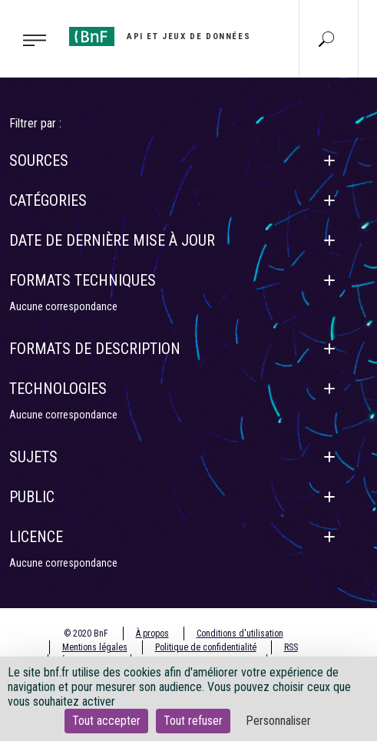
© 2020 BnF (86, 633)
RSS (291, 647)
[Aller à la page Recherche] (326, 38)
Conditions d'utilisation (240, 633)
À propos (152, 633)
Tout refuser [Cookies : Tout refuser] (193, 720)
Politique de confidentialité (205, 647)
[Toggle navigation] (30, 39)
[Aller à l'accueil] (159, 36)
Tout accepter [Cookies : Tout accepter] (106, 720)
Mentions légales (94, 647)
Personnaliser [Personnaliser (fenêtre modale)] (278, 720)
